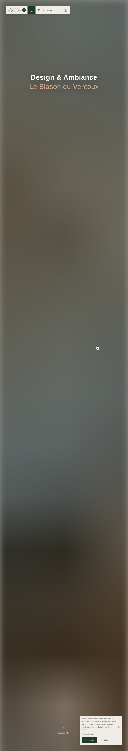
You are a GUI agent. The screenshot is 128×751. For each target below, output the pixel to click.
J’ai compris (89, 740)
